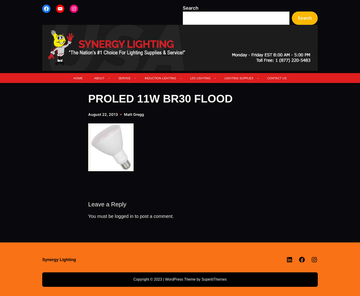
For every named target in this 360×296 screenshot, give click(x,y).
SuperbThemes (213, 279)
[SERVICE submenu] (135, 78)
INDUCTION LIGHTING (160, 78)
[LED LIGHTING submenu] (215, 78)
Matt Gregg (134, 114)
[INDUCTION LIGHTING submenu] (181, 78)
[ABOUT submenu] (109, 78)
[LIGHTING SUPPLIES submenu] (258, 78)
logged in (124, 216)
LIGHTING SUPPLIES (239, 78)
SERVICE (124, 78)
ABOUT (99, 78)
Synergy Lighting (59, 259)
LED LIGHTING (200, 78)
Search (190, 8)
